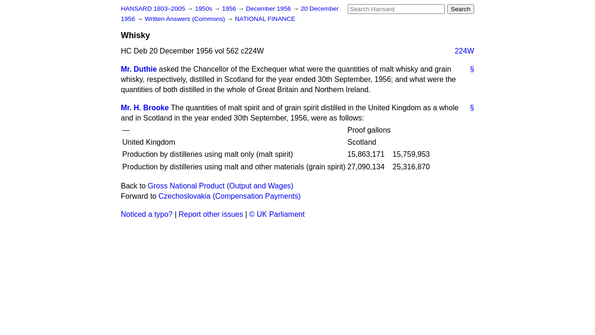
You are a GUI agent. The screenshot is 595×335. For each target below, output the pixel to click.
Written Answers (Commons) (186, 18)
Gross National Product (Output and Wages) (220, 186)
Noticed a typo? (146, 214)
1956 (230, 8)
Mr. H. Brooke (145, 108)
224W (464, 51)
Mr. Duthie (139, 69)
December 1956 (269, 8)
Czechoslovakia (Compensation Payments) (230, 196)
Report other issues (210, 214)
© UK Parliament (276, 214)
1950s (204, 8)
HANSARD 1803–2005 (153, 8)
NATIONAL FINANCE (265, 18)
